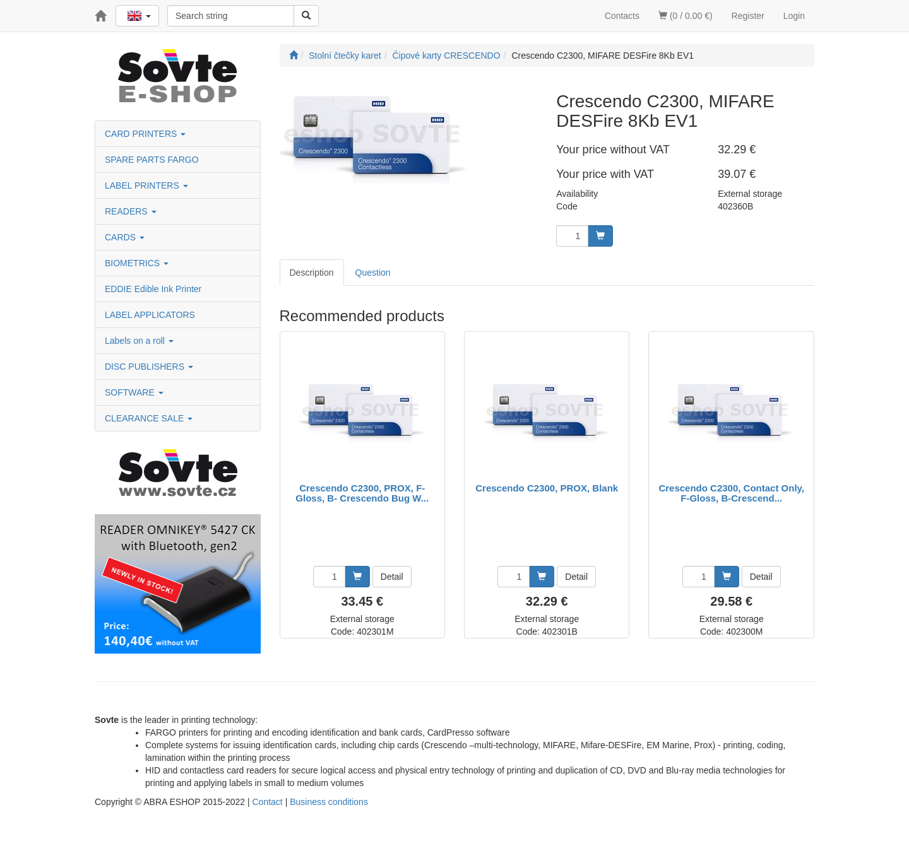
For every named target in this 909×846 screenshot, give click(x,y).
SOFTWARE (134, 392)
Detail (392, 577)
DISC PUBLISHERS (149, 366)
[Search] (306, 15)
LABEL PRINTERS (146, 185)
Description (312, 272)
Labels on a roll (139, 341)
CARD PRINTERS (145, 134)
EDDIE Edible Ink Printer (153, 289)
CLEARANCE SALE (149, 418)
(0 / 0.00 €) (685, 16)
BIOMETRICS (137, 263)
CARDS (125, 237)
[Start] (293, 55)
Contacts (622, 16)
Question (373, 272)
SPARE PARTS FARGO (152, 160)
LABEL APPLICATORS (150, 315)
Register (748, 16)
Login (794, 16)
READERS (131, 211)
